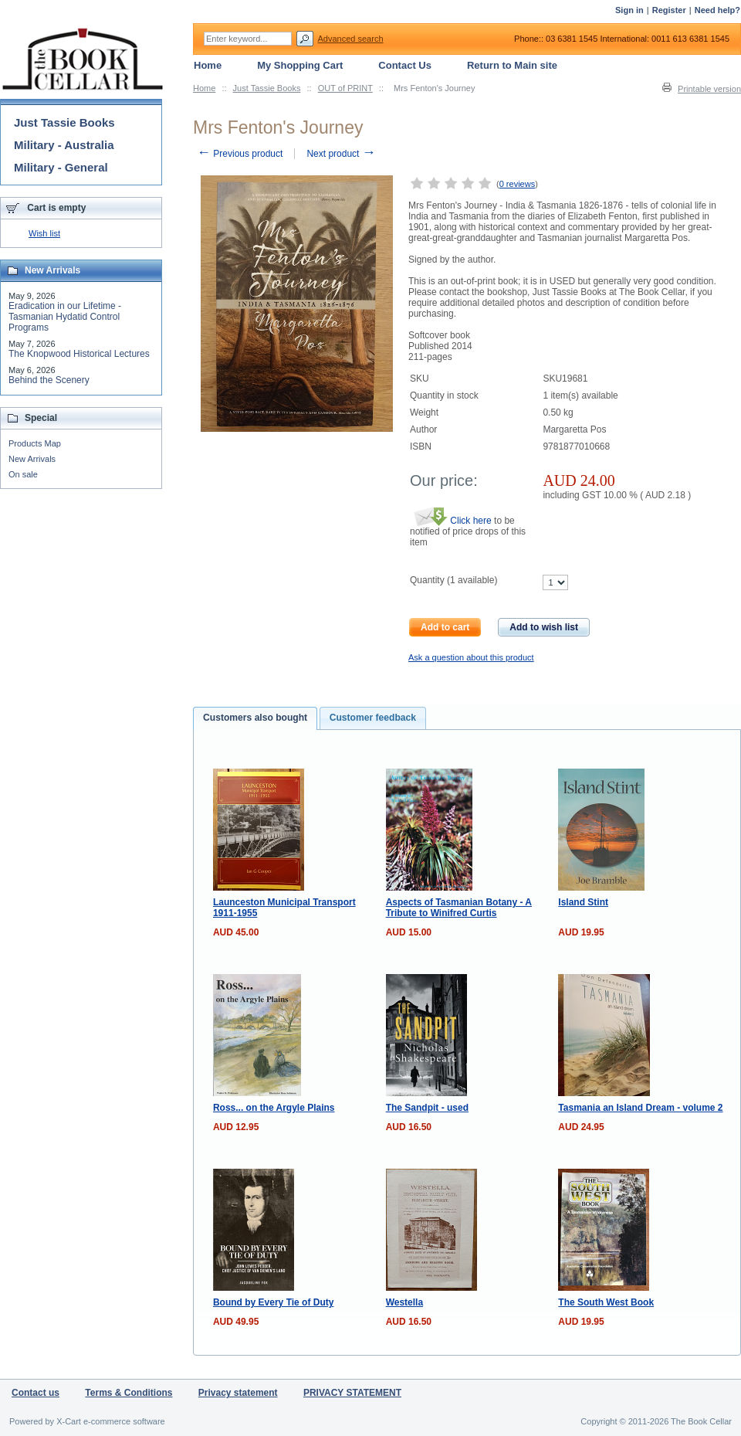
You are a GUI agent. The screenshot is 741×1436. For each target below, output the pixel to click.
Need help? (717, 10)
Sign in (629, 10)
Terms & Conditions (128, 1392)
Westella (404, 1302)
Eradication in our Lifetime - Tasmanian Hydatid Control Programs (64, 316)
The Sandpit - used (427, 1107)
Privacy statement (238, 1392)
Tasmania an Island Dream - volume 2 (640, 1107)
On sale (23, 474)
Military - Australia (63, 144)
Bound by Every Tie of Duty (273, 1302)
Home (204, 88)
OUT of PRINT (345, 88)
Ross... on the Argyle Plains (274, 1107)
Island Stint (583, 902)
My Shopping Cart (300, 65)
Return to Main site (512, 65)
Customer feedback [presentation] (373, 717)
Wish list (44, 233)
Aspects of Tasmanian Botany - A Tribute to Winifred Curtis (459, 907)
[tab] (255, 718)
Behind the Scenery (49, 380)
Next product (340, 153)
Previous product (240, 153)
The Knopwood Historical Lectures (79, 353)
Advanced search (351, 38)
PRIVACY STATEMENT (352, 1392)
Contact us (35, 1392)
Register (669, 10)
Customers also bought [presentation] (255, 717)
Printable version (709, 88)
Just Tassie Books (267, 88)
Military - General (61, 167)
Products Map (34, 443)
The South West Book (606, 1302)
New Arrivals (32, 458)
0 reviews (517, 183)
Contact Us (404, 65)
